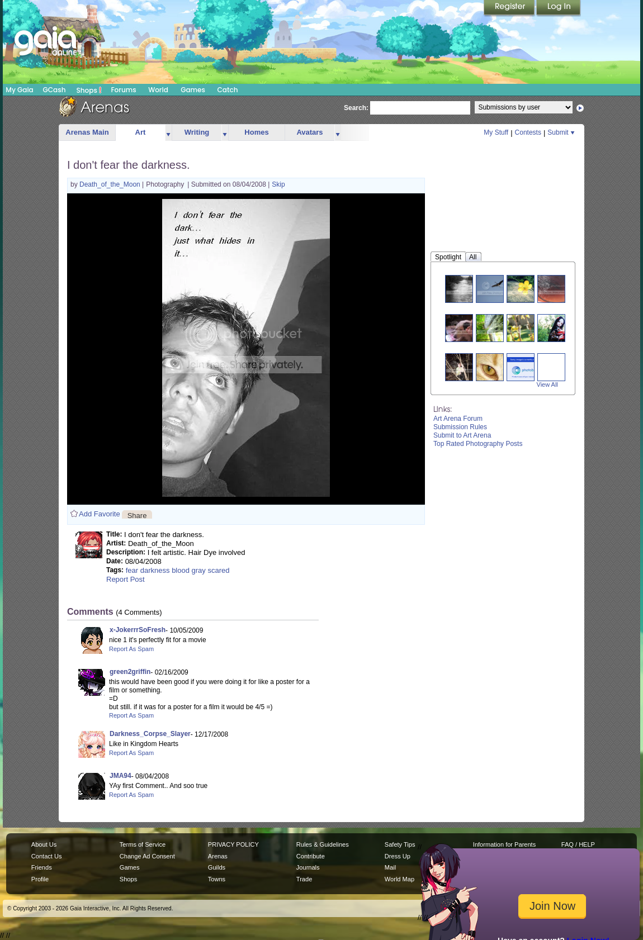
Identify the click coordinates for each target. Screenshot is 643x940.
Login (558, 8)
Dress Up (397, 856)
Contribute (310, 856)
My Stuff (496, 132)
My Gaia (19, 89)
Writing (197, 132)
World (158, 89)
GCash (54, 89)
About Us (43, 844)
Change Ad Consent (147, 856)
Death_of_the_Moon (110, 184)
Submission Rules (460, 427)
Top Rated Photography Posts (477, 444)
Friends (41, 867)
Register (510, 8)
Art (140, 132)
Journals (308, 867)
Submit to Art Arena (462, 435)
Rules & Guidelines (322, 844)
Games (193, 89)
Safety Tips (400, 844)
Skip (278, 184)
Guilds (216, 867)
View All (547, 384)
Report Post (125, 579)
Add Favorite (99, 514)
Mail (390, 867)
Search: (356, 108)
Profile (40, 879)
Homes (256, 132)
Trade (304, 879)
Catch (228, 89)
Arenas (218, 856)
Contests (528, 132)
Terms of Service (143, 844)
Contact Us (46, 856)
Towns (216, 879)
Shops (89, 90)
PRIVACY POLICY (233, 844)
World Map (399, 879)
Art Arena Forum (458, 418)
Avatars (309, 132)
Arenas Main (86, 132)
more (168, 133)
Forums (123, 89)
